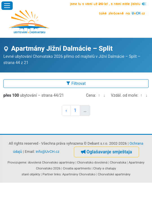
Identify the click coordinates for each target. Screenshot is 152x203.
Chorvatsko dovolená (92, 162)
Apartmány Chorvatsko (79, 174)
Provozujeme (17, 162)
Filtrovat (76, 83)
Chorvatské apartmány (114, 174)
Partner (48, 174)
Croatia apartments (77, 168)
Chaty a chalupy (104, 168)
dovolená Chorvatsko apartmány (51, 162)
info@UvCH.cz (48, 152)
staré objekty (30, 174)
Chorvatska (118, 162)
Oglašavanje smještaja (106, 152)
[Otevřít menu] (7, 5)
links (57, 174)
